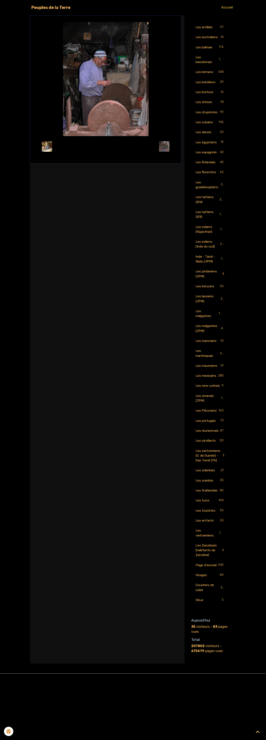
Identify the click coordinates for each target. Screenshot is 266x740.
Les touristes (210, 558)
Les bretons (210, 98)
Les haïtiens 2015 (210, 222)
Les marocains (210, 351)
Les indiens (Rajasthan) (210, 237)
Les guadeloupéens (210, 192)
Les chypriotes (210, 118)
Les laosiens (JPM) (210, 308)
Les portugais (210, 452)
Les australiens (210, 39)
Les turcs (210, 548)
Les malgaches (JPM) (210, 338)
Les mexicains (210, 394)
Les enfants (210, 568)
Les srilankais (210, 513)
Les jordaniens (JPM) (210, 282)
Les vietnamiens (210, 581)
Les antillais (210, 27)
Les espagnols (210, 159)
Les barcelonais (210, 65)
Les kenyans (210, 295)
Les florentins (210, 179)
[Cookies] (9, 731)
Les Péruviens (210, 439)
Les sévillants (210, 477)
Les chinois (210, 108)
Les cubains (210, 128)
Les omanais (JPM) (210, 424)
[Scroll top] (257, 732)
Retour (105, 146)
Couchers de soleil (210, 641)
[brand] (51, 7)
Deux (210, 654)
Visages (210, 629)
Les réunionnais (210, 464)
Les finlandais (210, 169)
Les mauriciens (210, 378)
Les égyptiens (210, 149)
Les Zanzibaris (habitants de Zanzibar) (211, 599)
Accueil (227, 7)
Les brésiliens (210, 88)
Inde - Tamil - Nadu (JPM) (211, 267)
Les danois (210, 139)
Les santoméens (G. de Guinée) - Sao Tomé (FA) (211, 495)
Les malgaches (210, 323)
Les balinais (210, 52)
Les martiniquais (210, 363)
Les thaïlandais (210, 535)
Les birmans (210, 78)
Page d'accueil (210, 616)
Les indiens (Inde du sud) (211, 252)
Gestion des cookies (133, 734)
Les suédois (210, 523)
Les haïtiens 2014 (210, 207)
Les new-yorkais (210, 409)
